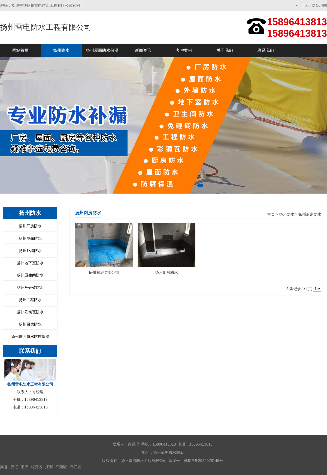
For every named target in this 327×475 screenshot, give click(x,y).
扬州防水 (61, 50)
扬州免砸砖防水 (30, 287)
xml (299, 5)
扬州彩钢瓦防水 (30, 312)
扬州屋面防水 (30, 238)
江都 (49, 467)
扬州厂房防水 (30, 226)
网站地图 (319, 5)
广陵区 (61, 467)
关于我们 (225, 50)
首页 (271, 214)
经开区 (37, 467)
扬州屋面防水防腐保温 (30, 336)
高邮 (4, 467)
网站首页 (20, 50)
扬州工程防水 (30, 299)
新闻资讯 (143, 50)
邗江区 (75, 467)
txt (307, 5)
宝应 (24, 467)
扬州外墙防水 (30, 250)
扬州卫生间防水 (30, 275)
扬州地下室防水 (30, 263)
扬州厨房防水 (30, 324)
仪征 (14, 467)
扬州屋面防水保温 (102, 50)
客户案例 (184, 50)
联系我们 (266, 50)
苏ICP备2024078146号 (203, 460)
